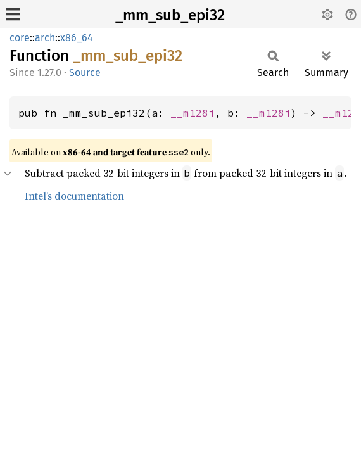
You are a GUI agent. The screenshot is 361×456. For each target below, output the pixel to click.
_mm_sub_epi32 (170, 15)
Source (85, 72)
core (20, 38)
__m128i (192, 112)
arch (45, 38)
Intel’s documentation (74, 196)
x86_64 (76, 38)
